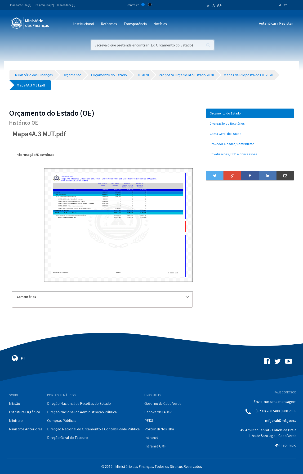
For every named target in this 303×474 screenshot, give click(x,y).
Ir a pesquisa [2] (44, 5)
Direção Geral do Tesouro (67, 437)
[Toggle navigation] (56, 24)
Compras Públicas (61, 420)
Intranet (151, 437)
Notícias (160, 23)
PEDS (148, 420)
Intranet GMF (155, 446)
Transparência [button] (135, 23)
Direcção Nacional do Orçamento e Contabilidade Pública (93, 429)
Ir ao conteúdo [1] (20, 5)
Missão (14, 403)
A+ (219, 5)
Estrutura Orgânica (24, 412)
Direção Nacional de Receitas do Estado (79, 403)
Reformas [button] (109, 23)
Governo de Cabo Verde (162, 403)
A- (208, 5)
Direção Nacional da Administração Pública (82, 412)
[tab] (102, 297)
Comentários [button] (103, 297)
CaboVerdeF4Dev (157, 412)
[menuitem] (250, 113)
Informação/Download (35, 154)
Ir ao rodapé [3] (66, 5)
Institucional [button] (83, 23)
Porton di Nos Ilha (159, 429)
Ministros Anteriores (25, 429)
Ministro (16, 420)
